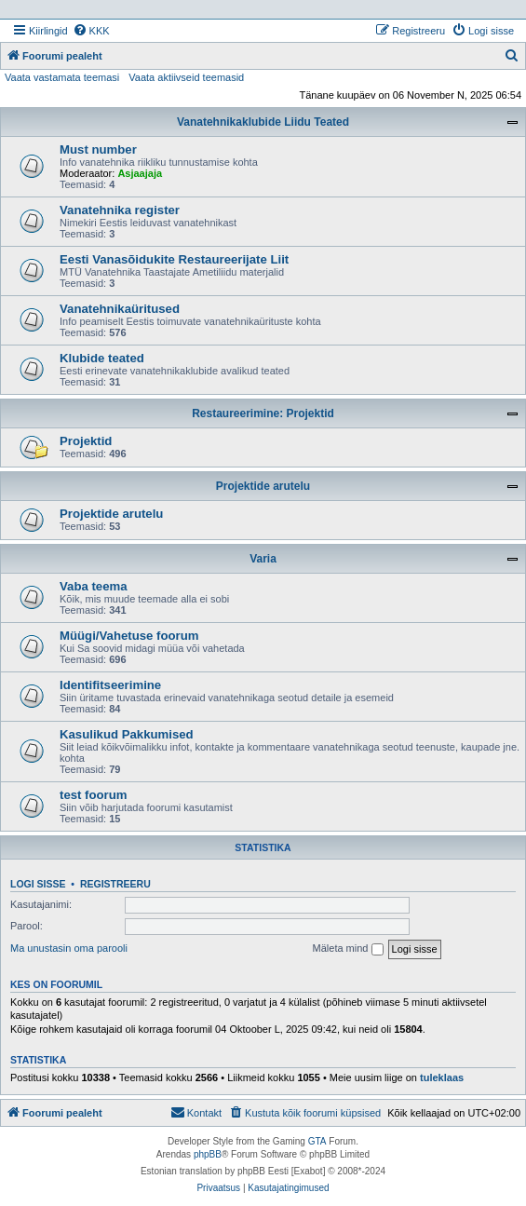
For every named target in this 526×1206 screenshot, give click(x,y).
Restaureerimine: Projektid (263, 413)
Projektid (86, 441)
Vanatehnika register (120, 210)
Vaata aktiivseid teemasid (186, 77)
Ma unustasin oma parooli (69, 948)
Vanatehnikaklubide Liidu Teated (263, 122)
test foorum (94, 795)
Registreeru (115, 883)
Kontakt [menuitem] (196, 1111)
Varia (263, 558)
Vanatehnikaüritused (120, 309)
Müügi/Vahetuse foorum (129, 636)
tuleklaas (442, 1077)
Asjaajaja (139, 173)
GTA (317, 1141)
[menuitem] (91, 31)
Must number (98, 149)
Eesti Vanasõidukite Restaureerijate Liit (174, 259)
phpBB (208, 1154)
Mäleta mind (348, 948)
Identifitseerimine (110, 685)
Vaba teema (94, 586)
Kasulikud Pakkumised (127, 734)
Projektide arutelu (263, 486)
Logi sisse (38, 883)
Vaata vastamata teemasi (62, 77)
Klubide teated (102, 358)
